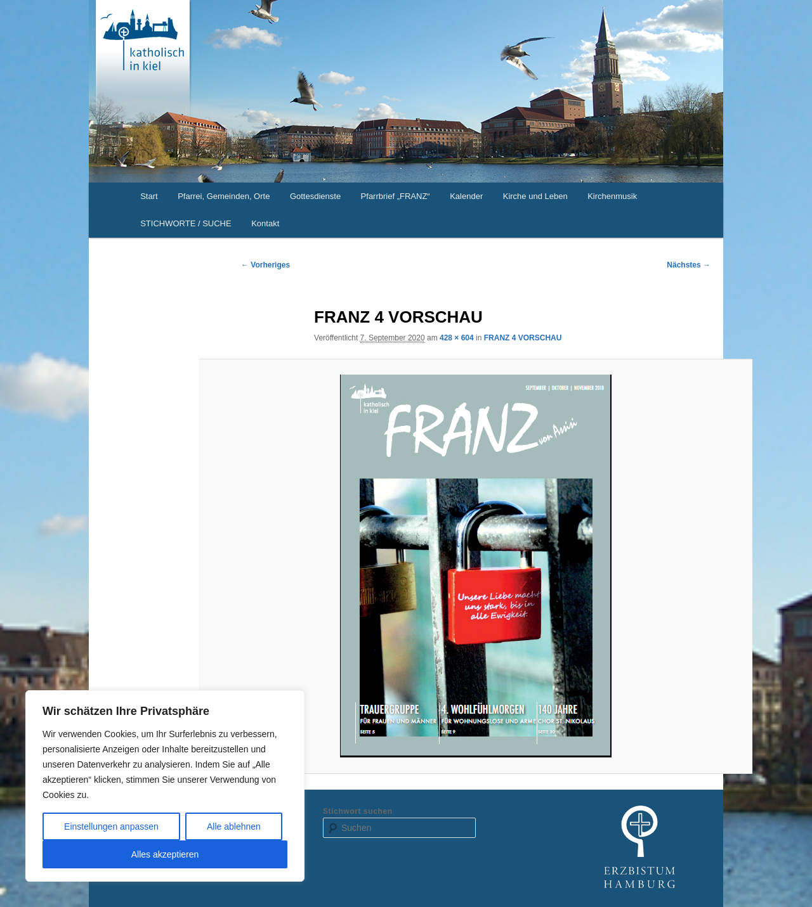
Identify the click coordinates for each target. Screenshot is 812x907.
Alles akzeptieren (165, 854)
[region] (164, 786)
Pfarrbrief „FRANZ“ (395, 196)
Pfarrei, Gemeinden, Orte (224, 196)
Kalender (466, 196)
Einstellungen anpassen (111, 826)
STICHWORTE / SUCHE (186, 223)
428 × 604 (457, 337)
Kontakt (265, 223)
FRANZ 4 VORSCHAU (523, 337)
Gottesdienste (315, 196)
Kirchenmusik (612, 196)
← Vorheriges (265, 265)
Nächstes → (688, 265)
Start (148, 196)
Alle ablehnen (234, 826)
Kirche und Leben (535, 196)
